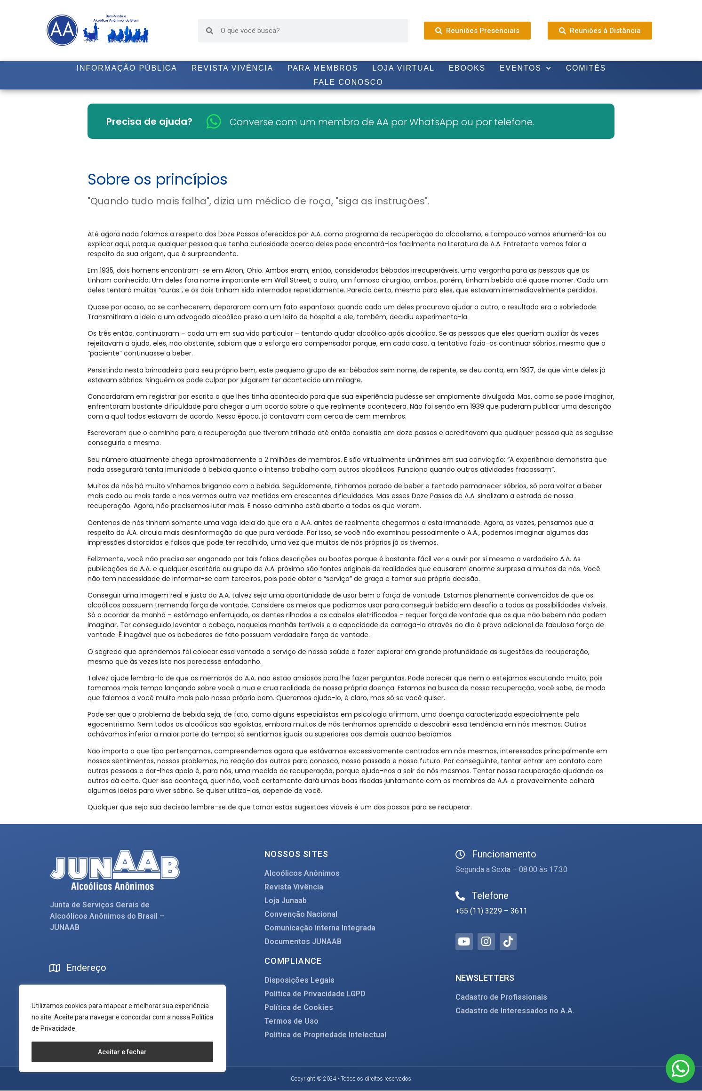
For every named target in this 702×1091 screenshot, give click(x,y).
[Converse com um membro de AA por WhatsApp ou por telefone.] (214, 121)
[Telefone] (460, 896)
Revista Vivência (232, 68)
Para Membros (322, 68)
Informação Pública (127, 68)
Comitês (586, 68)
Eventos (526, 68)
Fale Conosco (348, 82)
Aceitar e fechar (122, 1052)
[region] (122, 1028)
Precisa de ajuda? (149, 121)
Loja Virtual (403, 68)
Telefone (490, 895)
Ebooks (467, 68)
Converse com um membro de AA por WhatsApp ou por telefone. (382, 122)
